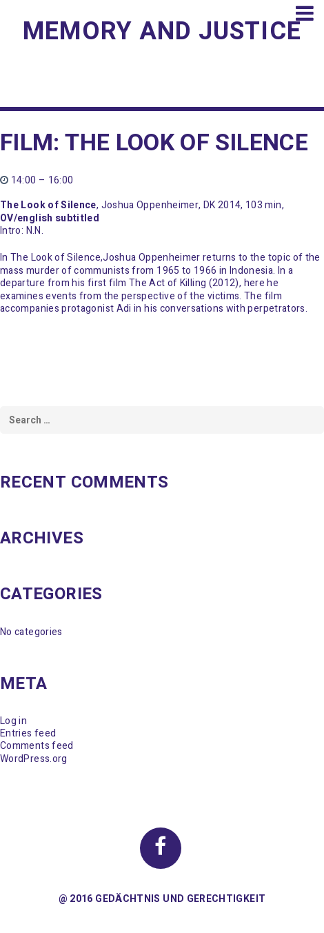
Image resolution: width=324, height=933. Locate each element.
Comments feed (37, 746)
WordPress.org (34, 759)
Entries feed (28, 733)
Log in (13, 721)
